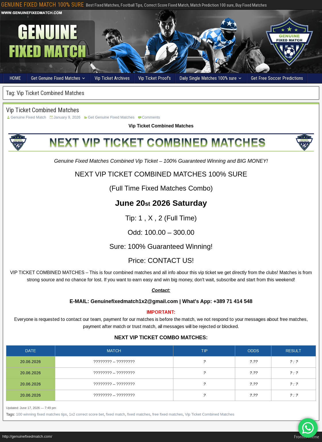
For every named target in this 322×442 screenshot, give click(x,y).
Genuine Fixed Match (28, 117)
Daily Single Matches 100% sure (208, 78)
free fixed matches (167, 414)
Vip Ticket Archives (112, 78)
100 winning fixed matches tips (41, 414)
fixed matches (138, 414)
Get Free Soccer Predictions (277, 78)
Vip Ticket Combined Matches (42, 110)
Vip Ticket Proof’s (154, 78)
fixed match (115, 414)
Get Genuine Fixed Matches (55, 78)
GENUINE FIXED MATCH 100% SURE (42, 4)
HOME (15, 78)
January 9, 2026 (67, 117)
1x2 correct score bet (86, 414)
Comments (151, 117)
